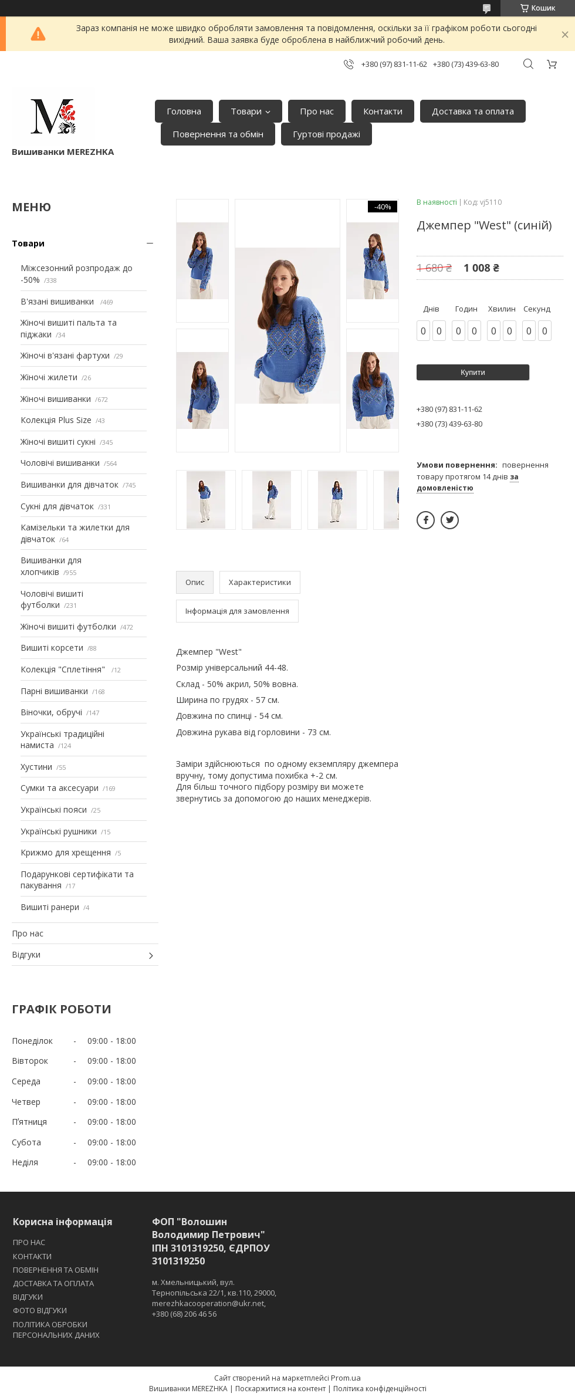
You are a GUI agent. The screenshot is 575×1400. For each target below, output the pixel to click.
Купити (473, 372)
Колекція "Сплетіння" (64, 669)
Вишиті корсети (52, 647)
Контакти (382, 111)
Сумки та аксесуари (60, 787)
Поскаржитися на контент (280, 1389)
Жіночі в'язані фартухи (65, 355)
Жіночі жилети (49, 377)
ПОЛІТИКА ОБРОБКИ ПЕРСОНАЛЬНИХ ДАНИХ (56, 1329)
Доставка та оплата (473, 111)
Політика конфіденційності (380, 1389)
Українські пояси (54, 809)
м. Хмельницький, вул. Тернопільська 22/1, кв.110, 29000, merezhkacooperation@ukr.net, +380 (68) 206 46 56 (214, 1298)
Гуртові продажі (326, 134)
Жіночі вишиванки (56, 398)
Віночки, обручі (51, 712)
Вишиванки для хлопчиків (51, 565)
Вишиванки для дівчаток (70, 484)
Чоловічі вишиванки (60, 462)
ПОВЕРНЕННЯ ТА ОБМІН (56, 1269)
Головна (184, 111)
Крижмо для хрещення (66, 852)
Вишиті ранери (50, 906)
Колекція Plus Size (56, 419)
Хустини (36, 766)
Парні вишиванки (54, 690)
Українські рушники (59, 831)
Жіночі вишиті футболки (68, 626)
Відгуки (26, 954)
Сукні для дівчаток (57, 506)
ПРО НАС (29, 1242)
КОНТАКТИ (32, 1256)
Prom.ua (346, 1377)
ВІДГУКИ (28, 1296)
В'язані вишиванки (58, 301)
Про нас (317, 111)
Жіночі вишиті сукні (58, 441)
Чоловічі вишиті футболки (52, 599)
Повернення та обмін (217, 134)
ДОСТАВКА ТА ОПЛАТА (53, 1283)
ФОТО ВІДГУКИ (40, 1310)
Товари (246, 111)
